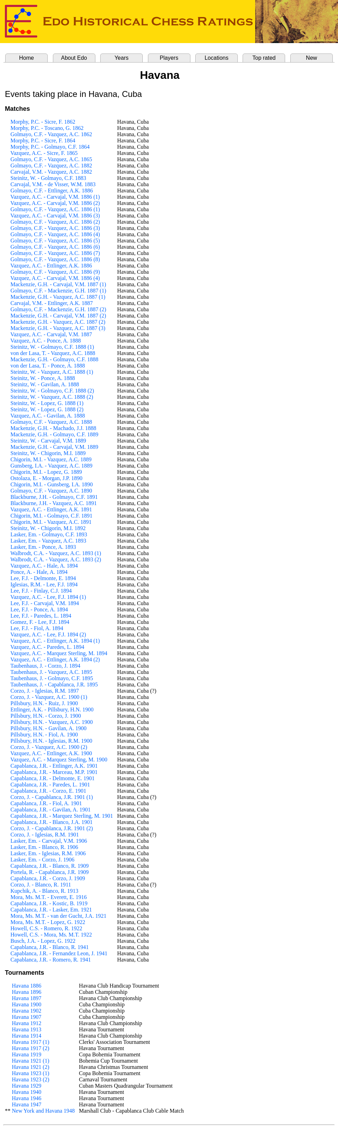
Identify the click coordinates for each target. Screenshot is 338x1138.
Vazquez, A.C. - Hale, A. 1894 (44, 566)
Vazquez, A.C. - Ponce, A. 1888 (45, 341)
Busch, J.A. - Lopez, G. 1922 (43, 941)
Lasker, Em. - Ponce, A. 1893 (43, 547)
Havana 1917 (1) (30, 1042)
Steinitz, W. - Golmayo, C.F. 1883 (48, 178)
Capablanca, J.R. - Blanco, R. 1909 (49, 866)
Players (169, 58)
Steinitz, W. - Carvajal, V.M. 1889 (48, 441)
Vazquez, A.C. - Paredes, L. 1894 (47, 647)
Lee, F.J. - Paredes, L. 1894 (40, 616)
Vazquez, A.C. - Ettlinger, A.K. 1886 (51, 266)
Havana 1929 (26, 1086)
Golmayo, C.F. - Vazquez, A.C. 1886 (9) (55, 272)
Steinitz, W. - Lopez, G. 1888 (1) (47, 403)
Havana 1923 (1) (30, 1073)
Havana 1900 (26, 1004)
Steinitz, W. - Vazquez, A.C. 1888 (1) (51, 372)
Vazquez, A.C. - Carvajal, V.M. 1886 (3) (55, 215)
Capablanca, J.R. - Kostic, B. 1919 (48, 903)
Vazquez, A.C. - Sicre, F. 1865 (44, 153)
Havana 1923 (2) (30, 1079)
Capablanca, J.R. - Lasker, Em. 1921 (51, 910)
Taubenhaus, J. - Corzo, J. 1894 (45, 666)
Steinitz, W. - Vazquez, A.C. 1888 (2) (51, 397)
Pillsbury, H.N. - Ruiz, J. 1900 (44, 703)
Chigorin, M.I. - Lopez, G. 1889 (46, 472)
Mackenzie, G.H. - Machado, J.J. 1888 (53, 428)
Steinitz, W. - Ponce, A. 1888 (42, 378)
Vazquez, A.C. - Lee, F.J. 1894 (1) (48, 597)
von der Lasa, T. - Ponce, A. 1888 (47, 366)
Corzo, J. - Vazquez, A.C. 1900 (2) (48, 747)
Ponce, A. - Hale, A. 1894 (39, 572)
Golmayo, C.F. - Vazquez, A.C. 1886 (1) (55, 209)
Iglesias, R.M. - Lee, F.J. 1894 (44, 584)
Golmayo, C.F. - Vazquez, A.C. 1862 (51, 134)
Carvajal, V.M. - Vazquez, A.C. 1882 (51, 172)
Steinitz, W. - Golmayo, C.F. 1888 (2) (52, 391)
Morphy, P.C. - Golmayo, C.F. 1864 (49, 147)
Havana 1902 (26, 1011)
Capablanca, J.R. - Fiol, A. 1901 (46, 803)
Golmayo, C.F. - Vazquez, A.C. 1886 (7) (55, 253)
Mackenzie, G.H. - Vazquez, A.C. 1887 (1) (57, 297)
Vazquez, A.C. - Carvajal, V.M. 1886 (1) (55, 197)
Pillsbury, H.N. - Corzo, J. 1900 (45, 716)
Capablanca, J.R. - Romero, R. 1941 (50, 960)
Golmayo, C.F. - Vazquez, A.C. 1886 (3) (55, 228)
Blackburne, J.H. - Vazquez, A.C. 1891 (53, 503)
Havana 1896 (26, 992)
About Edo (74, 58)
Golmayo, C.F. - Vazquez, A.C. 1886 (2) (55, 222)
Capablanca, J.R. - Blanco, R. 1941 (49, 947)
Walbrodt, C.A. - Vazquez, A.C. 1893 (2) (55, 559)
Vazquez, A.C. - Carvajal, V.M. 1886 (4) (55, 278)
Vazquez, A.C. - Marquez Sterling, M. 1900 (59, 759)
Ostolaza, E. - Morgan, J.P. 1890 (46, 478)
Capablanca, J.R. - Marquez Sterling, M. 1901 (61, 816)
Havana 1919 (26, 1054)
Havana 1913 (26, 1029)
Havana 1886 (26, 986)
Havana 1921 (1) (30, 1061)
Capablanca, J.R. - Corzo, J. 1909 (47, 878)
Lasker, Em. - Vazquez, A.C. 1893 (48, 541)
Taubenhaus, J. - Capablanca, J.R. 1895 (54, 684)
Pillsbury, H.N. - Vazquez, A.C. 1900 (51, 722)
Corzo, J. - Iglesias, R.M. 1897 (44, 691)
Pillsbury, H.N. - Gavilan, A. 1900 (48, 728)
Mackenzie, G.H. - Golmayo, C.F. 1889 (54, 434)
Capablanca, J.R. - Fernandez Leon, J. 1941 (59, 953)
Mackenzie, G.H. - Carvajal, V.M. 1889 (54, 447)
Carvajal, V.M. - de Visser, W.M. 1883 (53, 184)
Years (121, 58)
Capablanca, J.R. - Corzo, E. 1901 (48, 791)
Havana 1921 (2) (30, 1067)
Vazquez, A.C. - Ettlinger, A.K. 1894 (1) (55, 641)
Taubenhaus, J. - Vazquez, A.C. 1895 (51, 672)
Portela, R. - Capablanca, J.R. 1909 (49, 872)
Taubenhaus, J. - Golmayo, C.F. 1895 (51, 678)
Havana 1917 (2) (30, 1048)
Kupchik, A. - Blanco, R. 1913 (44, 891)
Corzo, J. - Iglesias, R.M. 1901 (44, 835)
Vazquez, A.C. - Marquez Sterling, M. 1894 (59, 653)
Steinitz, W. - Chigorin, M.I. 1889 (48, 453)
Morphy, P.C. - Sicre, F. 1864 (42, 140)
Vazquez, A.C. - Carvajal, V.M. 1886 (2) (55, 203)
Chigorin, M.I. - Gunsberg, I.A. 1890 (51, 484)
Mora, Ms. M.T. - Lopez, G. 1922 (47, 922)
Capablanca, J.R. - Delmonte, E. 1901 (52, 778)
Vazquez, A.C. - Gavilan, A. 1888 (47, 416)
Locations (217, 58)
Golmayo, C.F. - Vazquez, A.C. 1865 (51, 159)
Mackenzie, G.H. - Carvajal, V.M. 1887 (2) (58, 316)
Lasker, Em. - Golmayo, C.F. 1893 (48, 534)
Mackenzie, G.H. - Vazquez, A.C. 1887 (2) (57, 322)
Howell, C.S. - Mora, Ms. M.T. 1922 (51, 935)
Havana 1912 (26, 1023)
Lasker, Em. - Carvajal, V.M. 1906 (48, 841)
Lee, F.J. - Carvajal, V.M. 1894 (44, 603)
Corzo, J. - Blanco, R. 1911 (40, 885)
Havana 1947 (26, 1104)
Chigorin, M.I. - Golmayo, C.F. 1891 (51, 516)
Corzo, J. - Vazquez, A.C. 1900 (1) (48, 697)
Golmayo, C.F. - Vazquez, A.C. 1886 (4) (55, 234)
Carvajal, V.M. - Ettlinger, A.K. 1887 (51, 303)
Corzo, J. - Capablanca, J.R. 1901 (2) (51, 828)
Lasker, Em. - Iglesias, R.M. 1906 (48, 853)
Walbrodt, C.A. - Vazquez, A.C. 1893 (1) (55, 553)
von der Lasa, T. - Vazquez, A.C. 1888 (52, 353)
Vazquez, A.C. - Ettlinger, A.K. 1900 (51, 753)
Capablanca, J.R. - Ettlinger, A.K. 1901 (53, 766)
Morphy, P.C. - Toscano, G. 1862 (47, 128)
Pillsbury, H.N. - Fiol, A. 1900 (44, 734)
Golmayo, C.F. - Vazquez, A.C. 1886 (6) (55, 247)
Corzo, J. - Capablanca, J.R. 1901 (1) (51, 797)
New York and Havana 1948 (43, 1111)
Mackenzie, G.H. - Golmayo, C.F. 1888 (54, 359)
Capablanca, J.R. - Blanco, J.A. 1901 (51, 822)
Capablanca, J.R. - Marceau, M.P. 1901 (53, 772)
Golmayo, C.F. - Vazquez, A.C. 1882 (51, 165)
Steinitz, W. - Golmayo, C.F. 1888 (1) (52, 347)
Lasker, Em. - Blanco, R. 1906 (44, 847)
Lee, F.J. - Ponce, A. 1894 (39, 609)
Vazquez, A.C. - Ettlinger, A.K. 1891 (51, 509)
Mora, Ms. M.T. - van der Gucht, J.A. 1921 (58, 916)
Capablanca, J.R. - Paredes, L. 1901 (50, 784)
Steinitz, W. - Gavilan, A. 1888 (44, 384)
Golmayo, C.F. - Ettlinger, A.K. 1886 (51, 190)
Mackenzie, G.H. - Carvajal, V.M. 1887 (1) (58, 284)
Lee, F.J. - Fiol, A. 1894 (36, 628)
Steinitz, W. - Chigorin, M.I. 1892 (48, 528)
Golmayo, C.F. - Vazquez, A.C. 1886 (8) (55, 259)
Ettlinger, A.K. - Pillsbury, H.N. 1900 (52, 709)
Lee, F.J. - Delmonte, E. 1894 (43, 578)
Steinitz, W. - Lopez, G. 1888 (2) (47, 409)
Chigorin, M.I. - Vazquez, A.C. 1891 (51, 522)
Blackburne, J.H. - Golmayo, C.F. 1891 (54, 497)
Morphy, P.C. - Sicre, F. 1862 (42, 122)
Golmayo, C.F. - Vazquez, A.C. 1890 (51, 491)
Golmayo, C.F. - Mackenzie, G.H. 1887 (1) (58, 291)
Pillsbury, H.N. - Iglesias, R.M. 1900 (51, 741)
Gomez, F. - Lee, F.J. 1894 (39, 622)
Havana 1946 (26, 1098)
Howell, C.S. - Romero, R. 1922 (46, 928)
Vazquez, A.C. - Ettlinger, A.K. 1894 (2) (55, 659)
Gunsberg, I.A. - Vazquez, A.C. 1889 (51, 466)
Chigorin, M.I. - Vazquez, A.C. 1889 (51, 459)
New (311, 58)
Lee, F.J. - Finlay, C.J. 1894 (41, 591)
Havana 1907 (26, 1017)
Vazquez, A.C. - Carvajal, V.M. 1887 (51, 334)
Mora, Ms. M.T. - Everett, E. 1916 (48, 897)
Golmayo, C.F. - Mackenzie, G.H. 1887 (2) (58, 309)
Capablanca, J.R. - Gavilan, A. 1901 (50, 810)
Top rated (264, 58)
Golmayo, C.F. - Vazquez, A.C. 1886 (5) (55, 241)
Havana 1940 (26, 1092)
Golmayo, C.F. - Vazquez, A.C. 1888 (51, 422)
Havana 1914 (26, 1036)
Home (26, 58)
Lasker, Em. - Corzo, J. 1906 (42, 860)
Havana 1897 (26, 998)
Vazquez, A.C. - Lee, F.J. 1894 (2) (48, 634)
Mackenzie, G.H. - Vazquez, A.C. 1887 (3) (57, 328)
